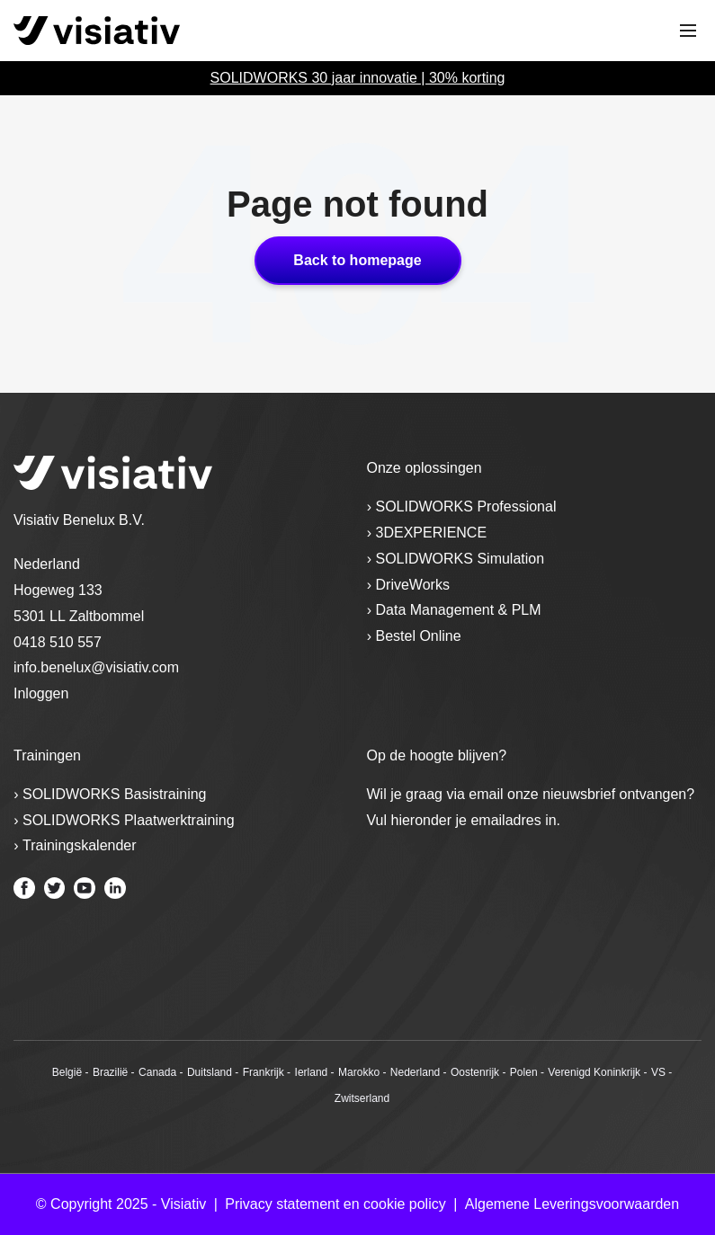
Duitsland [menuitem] (209, 1072)
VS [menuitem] (658, 1072)
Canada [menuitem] (157, 1072)
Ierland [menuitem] (311, 1072)
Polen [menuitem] (524, 1072)
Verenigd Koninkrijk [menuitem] (594, 1072)
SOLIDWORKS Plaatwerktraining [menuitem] (128, 820)
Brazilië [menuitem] (110, 1072)
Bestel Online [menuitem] (418, 636)
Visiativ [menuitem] (183, 1204)
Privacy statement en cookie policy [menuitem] (335, 1204)
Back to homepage (357, 260)
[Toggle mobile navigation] (688, 30)
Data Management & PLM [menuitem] (458, 610)
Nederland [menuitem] (415, 1072)
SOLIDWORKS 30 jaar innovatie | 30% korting (357, 77)
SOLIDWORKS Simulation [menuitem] (460, 558)
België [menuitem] (67, 1072)
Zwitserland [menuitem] (362, 1098)
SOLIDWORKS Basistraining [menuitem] (114, 794)
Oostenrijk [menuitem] (475, 1072)
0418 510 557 (57, 642)
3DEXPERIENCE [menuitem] (431, 532)
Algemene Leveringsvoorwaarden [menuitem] (572, 1204)
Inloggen (40, 693)
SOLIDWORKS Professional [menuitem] (466, 506)
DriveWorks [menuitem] (413, 584)
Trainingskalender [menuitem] (79, 845)
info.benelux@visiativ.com (96, 667)
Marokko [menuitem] (359, 1072)
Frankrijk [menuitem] (263, 1072)
